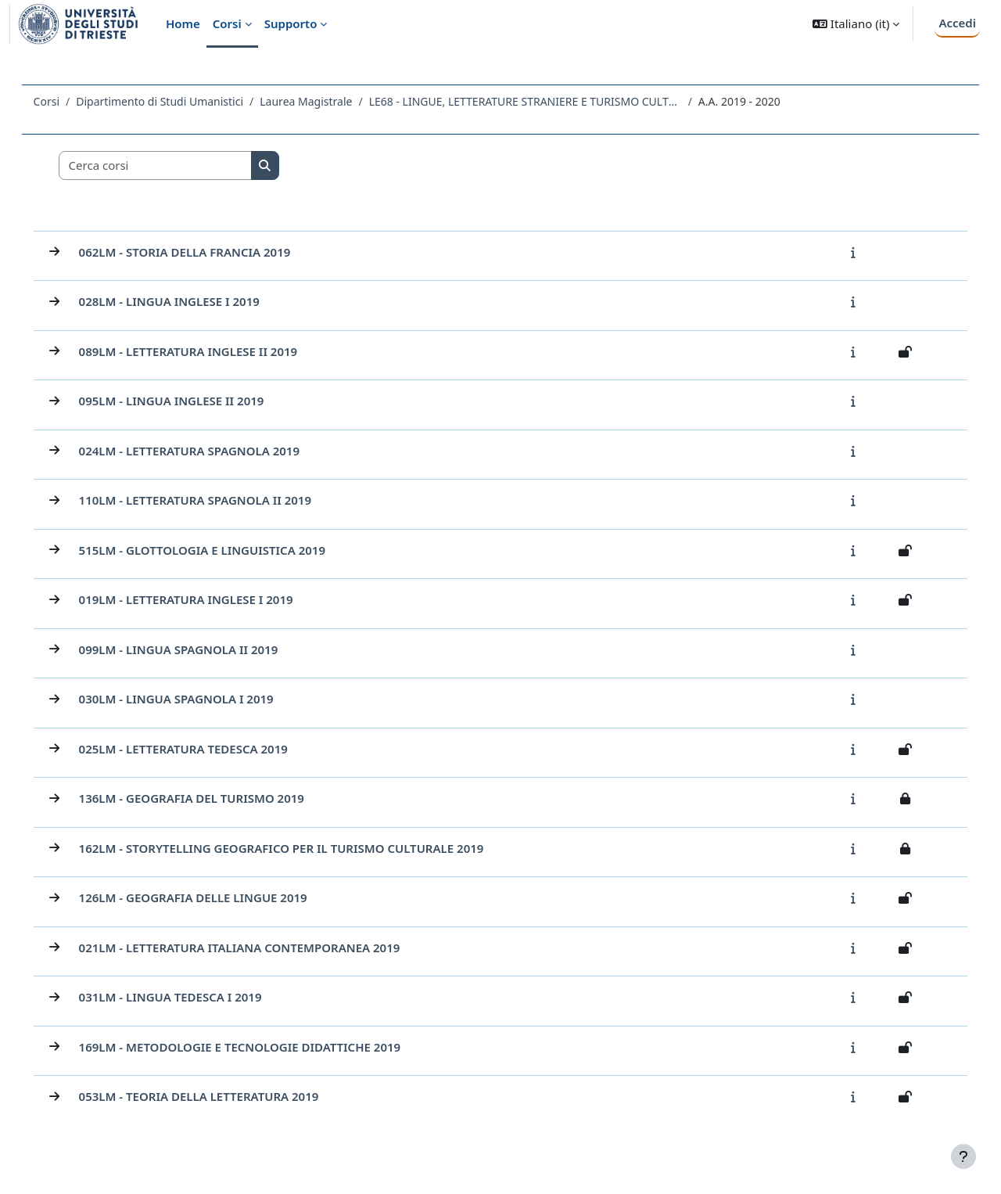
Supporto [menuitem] (291, 23)
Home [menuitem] (183, 23)
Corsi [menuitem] (227, 23)
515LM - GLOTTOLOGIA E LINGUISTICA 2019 (224, 550)
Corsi (68, 101)
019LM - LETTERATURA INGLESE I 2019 (208, 599)
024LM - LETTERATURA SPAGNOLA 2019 (211, 451)
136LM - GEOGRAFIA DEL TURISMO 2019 (213, 798)
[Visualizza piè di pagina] (963, 1156)
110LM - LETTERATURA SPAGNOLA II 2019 (217, 500)
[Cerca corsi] (177, 165)
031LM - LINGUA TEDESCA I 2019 (192, 997)
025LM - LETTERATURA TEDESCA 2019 (205, 749)
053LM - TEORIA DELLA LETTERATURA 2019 (221, 1096)
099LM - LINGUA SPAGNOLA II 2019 (200, 649)
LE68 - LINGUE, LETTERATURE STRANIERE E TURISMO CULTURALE (547, 101)
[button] (856, 24)
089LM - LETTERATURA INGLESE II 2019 (210, 351)
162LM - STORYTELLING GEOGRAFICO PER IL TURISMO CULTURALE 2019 (303, 848)
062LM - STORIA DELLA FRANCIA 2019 (207, 252)
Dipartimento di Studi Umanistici (182, 101)
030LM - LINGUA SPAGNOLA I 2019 (198, 699)
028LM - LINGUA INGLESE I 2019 (191, 301)
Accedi (957, 23)
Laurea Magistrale (328, 101)
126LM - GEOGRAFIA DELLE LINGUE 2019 (215, 897)
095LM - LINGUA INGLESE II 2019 (193, 400)
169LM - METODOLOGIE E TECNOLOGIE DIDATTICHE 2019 (262, 1047)
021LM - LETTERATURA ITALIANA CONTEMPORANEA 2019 (261, 947)
